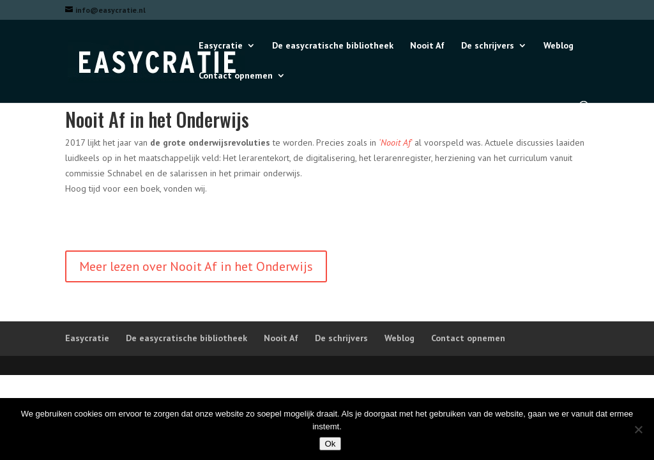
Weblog (559, 46)
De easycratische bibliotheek (332, 46)
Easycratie (221, 46)
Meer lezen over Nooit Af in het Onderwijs (196, 266)
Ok (329, 443)
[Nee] (638, 429)
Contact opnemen (236, 76)
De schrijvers (487, 46)
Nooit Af (427, 46)
